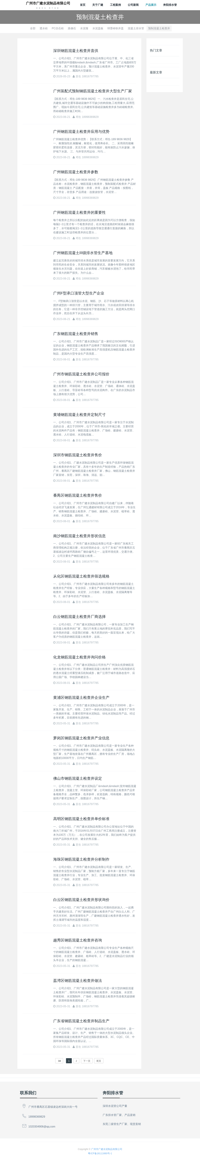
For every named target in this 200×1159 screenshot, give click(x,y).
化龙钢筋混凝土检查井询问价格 (79, 657)
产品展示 (150, 5)
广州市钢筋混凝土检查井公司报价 (81, 374)
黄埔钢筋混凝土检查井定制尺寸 (79, 415)
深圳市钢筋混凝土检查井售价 (77, 455)
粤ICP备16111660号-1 (100, 1153)
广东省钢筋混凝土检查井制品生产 (81, 1021)
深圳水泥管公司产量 (115, 1105)
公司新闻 (133, 5)
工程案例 (115, 5)
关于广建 (97, 5)
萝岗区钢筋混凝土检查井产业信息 (81, 738)
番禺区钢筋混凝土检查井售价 (77, 495)
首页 (82, 5)
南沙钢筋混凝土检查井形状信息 (79, 536)
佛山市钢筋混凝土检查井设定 (77, 778)
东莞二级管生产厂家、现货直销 (122, 1124)
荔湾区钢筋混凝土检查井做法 (77, 980)
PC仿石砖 (58, 28)
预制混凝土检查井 (159, 28)
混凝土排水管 (136, 28)
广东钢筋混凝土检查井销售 (75, 334)
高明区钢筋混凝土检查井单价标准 (81, 819)
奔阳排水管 (170, 5)
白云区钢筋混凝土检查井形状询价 (81, 900)
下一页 (86, 1061)
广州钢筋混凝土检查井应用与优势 (81, 131)
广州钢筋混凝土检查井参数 (75, 172)
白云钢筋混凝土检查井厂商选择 (79, 616)
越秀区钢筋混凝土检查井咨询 (77, 940)
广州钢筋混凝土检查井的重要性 (79, 212)
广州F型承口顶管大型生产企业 (78, 293)
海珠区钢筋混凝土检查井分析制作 (81, 859)
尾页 (98, 1061)
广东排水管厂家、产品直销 (119, 1115)
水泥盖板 (97, 28)
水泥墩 (84, 28)
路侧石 (72, 28)
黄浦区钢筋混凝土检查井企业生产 (81, 697)
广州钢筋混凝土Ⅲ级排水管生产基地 (83, 253)
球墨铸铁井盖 (115, 28)
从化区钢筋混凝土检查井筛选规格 (81, 576)
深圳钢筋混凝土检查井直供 (75, 51)
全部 (32, 28)
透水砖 (44, 28)
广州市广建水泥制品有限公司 (106, 1149)
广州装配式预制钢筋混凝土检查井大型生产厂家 (92, 91)
